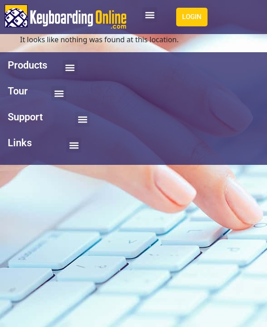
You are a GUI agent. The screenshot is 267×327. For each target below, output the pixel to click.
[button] (149, 14)
